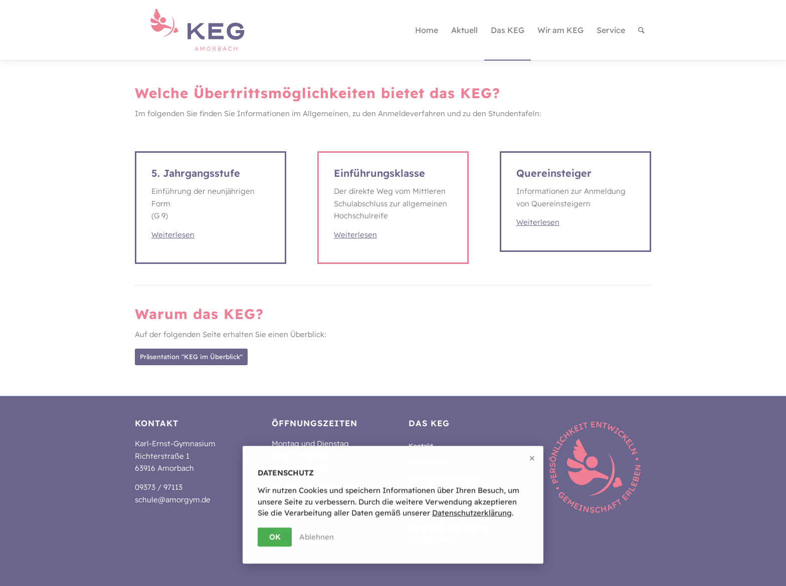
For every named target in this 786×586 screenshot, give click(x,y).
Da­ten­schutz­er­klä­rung (472, 513)
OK (275, 537)
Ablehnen (316, 537)
